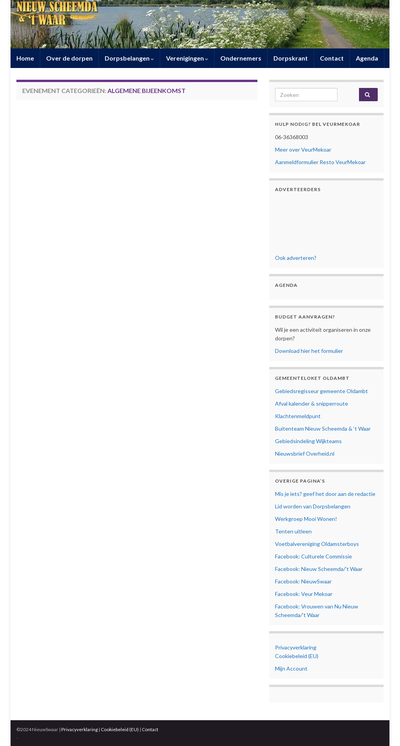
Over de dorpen (69, 58)
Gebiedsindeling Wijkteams (308, 441)
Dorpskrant (290, 58)
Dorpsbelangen (129, 58)
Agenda (367, 58)
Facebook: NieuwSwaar (303, 581)
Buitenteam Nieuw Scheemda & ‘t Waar (323, 428)
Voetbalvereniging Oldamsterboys (317, 543)
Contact (332, 58)
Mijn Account (291, 668)
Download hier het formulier (309, 350)
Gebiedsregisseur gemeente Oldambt (321, 391)
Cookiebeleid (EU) (296, 656)
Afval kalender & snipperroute (311, 403)
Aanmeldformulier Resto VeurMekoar (320, 162)
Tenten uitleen (293, 531)
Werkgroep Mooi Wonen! (306, 518)
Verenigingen (187, 58)
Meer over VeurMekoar (303, 149)
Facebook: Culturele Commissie (313, 556)
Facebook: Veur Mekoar (303, 593)
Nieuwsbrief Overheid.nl (304, 453)
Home (25, 58)
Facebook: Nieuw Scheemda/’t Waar (318, 568)
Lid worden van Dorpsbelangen (312, 506)
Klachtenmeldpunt (298, 416)
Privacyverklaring (295, 647)
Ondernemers (240, 58)
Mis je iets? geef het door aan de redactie (325, 493)
